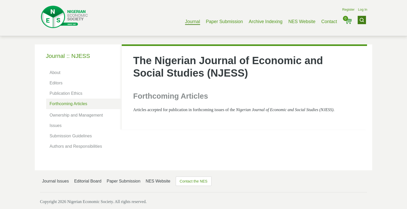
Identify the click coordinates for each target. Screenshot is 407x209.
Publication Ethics (66, 93)
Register (348, 9)
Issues (56, 125)
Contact (329, 21)
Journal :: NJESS (68, 56)
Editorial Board (87, 181)
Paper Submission (224, 21)
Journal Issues (55, 181)
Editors (56, 83)
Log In (362, 9)
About (55, 72)
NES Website (301, 21)
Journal (192, 21)
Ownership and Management (76, 115)
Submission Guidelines (71, 136)
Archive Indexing (265, 21)
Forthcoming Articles (68, 104)
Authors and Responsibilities (76, 146)
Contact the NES (193, 181)
